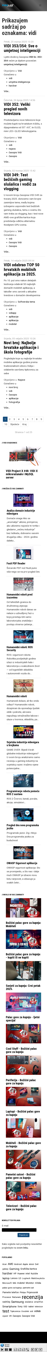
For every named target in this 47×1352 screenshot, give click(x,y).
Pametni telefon (10, 1292)
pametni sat (28, 1287)
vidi (10, 78)
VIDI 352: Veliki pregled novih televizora (17, 109)
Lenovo (14, 1278)
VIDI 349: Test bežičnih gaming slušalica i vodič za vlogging (20, 181)
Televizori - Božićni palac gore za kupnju (21, 1207)
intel (28, 1273)
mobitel (13, 324)
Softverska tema (26, 301)
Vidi (20, 70)
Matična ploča (37, 1278)
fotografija (14, 402)
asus (31, 1264)
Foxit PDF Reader (16, 563)
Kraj (24, 424)
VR (10, 1316)
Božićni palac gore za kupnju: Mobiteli (23, 924)
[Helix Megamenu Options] (40, 5)
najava (12, 148)
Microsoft (7, 1283)
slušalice (29, 1302)
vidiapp (12, 312)
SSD (25, 1306)
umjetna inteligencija (19, 82)
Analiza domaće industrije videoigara (21, 512)
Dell (36, 1264)
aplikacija (13, 320)
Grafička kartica (28, 1268)
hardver (13, 85)
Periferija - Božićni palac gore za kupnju (21, 1081)
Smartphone (9, 1306)
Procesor (6, 1297)
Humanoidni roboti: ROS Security (20, 649)
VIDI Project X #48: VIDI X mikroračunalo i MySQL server (22, 474)
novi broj (13, 387)
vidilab (37, 1311)
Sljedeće (14, 424)
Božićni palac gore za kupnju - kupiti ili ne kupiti (23, 956)
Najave (21, 379)
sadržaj (6, 1301)
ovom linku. (22, 1247)
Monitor (30, 1283)
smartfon (38, 1302)
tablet (31, 1306)
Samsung (17, 1302)
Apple (25, 1264)
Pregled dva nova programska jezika (23, 827)
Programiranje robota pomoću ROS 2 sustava (23, 793)
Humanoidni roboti (17, 696)
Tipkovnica (15, 1311)
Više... (7, 91)
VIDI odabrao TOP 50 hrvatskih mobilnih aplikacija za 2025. (21, 269)
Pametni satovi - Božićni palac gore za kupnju (20, 1176)
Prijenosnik (32, 1292)
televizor (39, 1306)
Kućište (34, 1273)
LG (20, 1278)
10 (5, 424)
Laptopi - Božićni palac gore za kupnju (23, 1113)
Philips (23, 1292)
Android (18, 1264)
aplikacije (13, 316)
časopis (13, 156)
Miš (14, 1283)
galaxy (5, 1269)
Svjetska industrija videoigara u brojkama (23, 744)
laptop (6, 1278)
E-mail (5, 1225)
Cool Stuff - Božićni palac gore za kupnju (21, 1050)
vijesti (5, 1316)
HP (15, 1273)
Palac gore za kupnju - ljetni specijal (23, 1018)
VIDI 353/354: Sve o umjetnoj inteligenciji (22, 48)
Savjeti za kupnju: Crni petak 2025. (23, 987)
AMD (10, 1264)
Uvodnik (25, 1311)
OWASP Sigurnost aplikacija (22, 863)
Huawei (21, 1273)
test (5, 1311)
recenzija (32, 1297)
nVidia (38, 1283)
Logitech (26, 1278)
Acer (4, 1264)
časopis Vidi (15, 152)
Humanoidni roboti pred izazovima (19, 596)
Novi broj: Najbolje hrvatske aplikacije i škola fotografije (21, 347)
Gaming (14, 1268)
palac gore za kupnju (12, 1287)
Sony (20, 1306)
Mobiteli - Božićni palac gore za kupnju (23, 1144)
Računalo (16, 1297)
